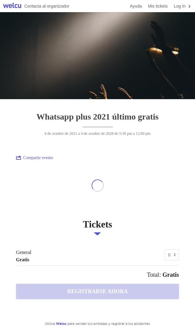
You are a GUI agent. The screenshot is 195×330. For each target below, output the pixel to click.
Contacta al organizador (46, 6)
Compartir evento (34, 157)
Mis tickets (158, 6)
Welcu (12, 6)
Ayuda (136, 6)
